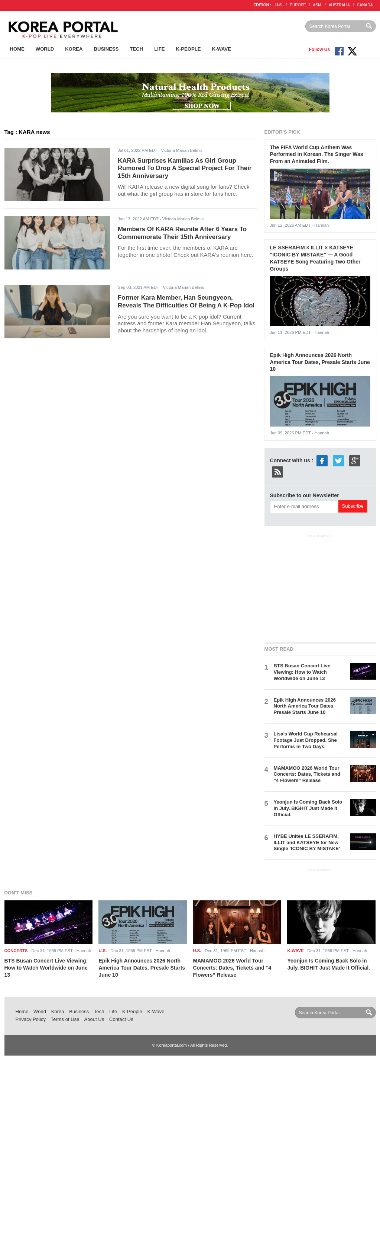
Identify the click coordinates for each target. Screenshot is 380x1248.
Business (106, 49)
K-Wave (221, 49)
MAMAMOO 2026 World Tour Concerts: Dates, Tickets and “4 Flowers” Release (307, 774)
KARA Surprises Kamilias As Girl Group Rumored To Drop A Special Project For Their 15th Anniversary (184, 168)
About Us (94, 1019)
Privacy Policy (31, 1019)
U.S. (279, 5)
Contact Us (121, 1019)
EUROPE (298, 5)
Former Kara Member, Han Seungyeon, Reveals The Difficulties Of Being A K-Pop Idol (186, 301)
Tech (136, 49)
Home (17, 49)
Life (159, 49)
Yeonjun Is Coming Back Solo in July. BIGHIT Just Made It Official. (308, 808)
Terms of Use (65, 1019)
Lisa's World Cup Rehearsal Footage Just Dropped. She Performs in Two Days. (306, 740)
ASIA (317, 5)
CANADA (365, 5)
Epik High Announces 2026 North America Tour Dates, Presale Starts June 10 (320, 362)
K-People (188, 49)
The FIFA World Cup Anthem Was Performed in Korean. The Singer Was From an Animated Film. (316, 154)
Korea (73, 49)
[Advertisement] (320, 586)
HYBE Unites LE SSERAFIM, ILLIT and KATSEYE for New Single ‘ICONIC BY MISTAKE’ (307, 842)
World (45, 49)
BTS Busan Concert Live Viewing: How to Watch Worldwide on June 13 (302, 672)
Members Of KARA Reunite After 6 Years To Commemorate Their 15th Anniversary (182, 233)
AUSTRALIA (339, 5)
